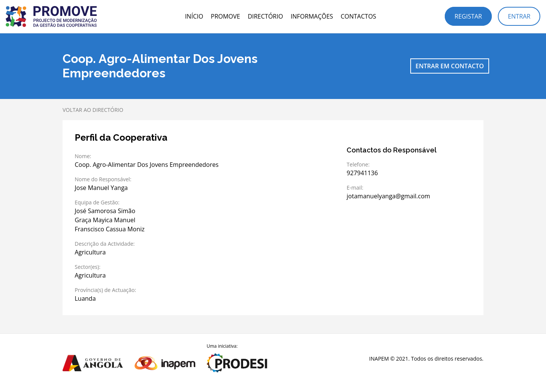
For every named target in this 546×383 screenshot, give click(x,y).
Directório (265, 16)
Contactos (358, 16)
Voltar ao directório (93, 109)
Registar (468, 16)
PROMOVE (225, 16)
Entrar (519, 16)
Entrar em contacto (450, 66)
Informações (312, 16)
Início (194, 16)
